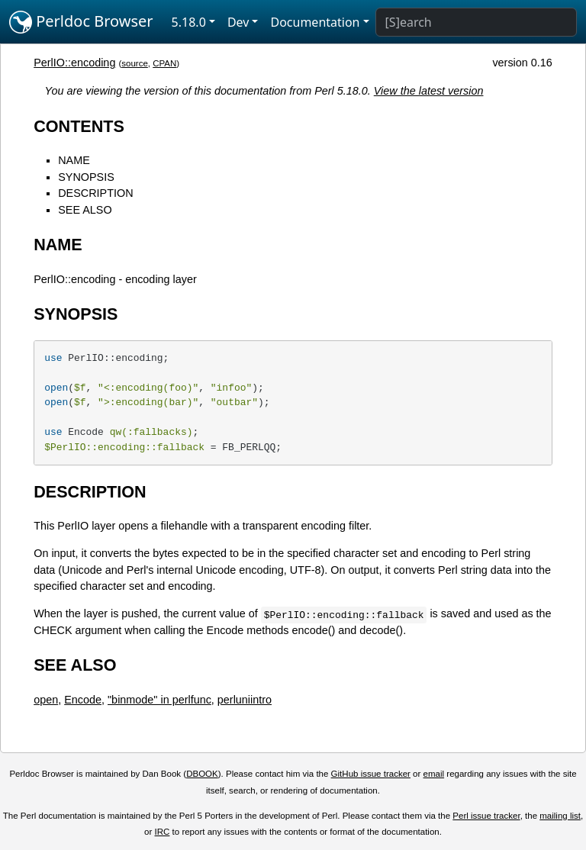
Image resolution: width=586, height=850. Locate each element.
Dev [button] (238, 22)
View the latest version (429, 91)
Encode (82, 700)
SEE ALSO (84, 210)
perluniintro (244, 700)
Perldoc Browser (81, 22)
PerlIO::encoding (74, 62)
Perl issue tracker (486, 815)
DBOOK (202, 773)
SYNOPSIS (86, 177)
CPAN (164, 63)
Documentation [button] (314, 22)
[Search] (476, 22)
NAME (74, 160)
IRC (162, 831)
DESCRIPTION (95, 193)
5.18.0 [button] (189, 22)
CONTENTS (79, 126)
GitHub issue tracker (371, 773)
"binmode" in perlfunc (159, 700)
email (434, 773)
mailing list (560, 815)
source (134, 63)
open (46, 700)
